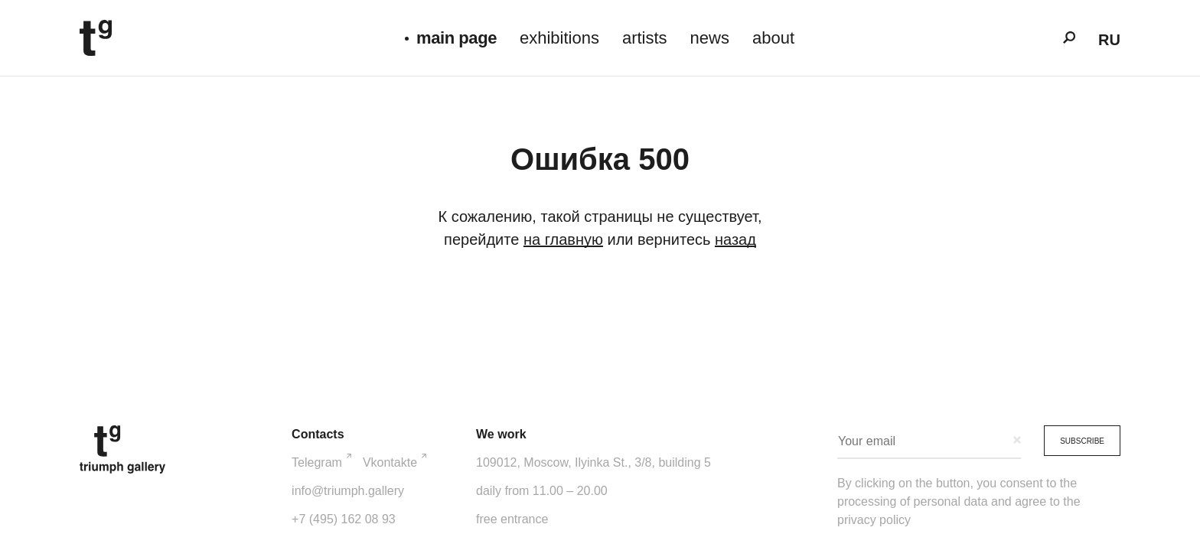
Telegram (321, 461)
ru (1109, 39)
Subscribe (1082, 441)
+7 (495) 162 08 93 (344, 519)
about (773, 37)
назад (735, 239)
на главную (563, 239)
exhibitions (559, 37)
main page (456, 37)
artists (644, 37)
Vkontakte (394, 461)
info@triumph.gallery (348, 490)
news (709, 37)
